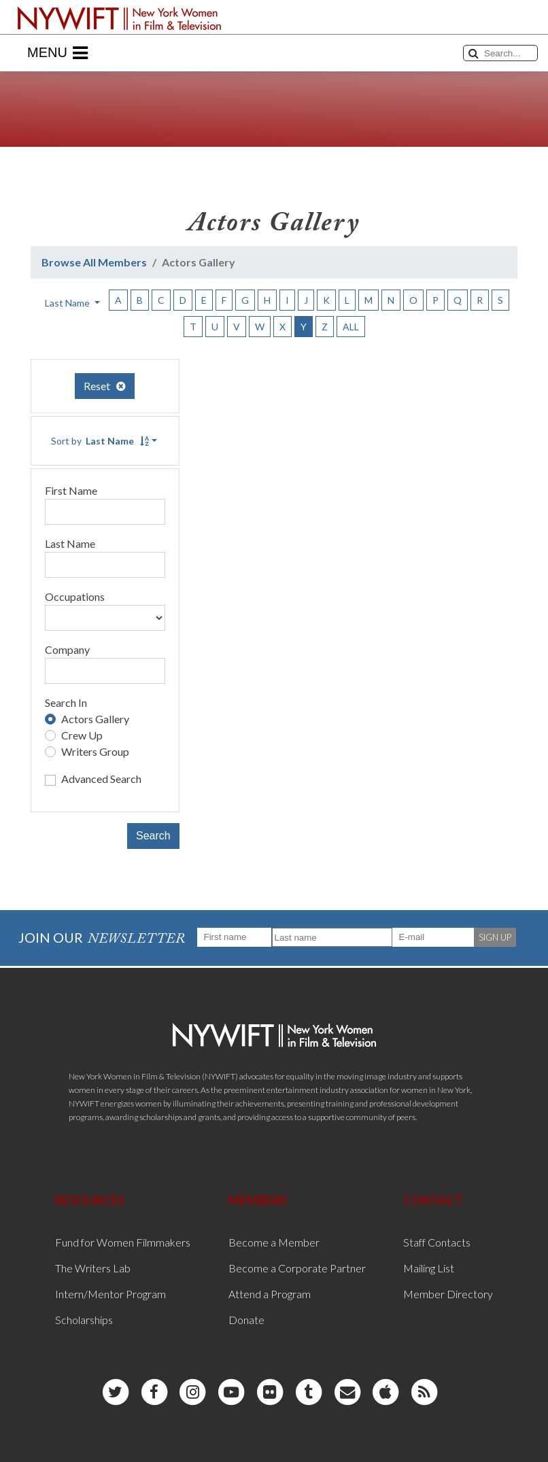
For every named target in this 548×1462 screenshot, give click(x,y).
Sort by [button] (100, 441)
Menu (57, 53)
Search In (66, 702)
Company (67, 649)
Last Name (70, 543)
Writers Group (95, 751)
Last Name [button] (68, 303)
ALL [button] (351, 326)
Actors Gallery (95, 718)
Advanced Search (101, 778)
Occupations (75, 596)
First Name (71, 490)
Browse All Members (94, 262)
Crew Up (82, 735)
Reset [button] (105, 385)
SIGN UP (495, 937)
